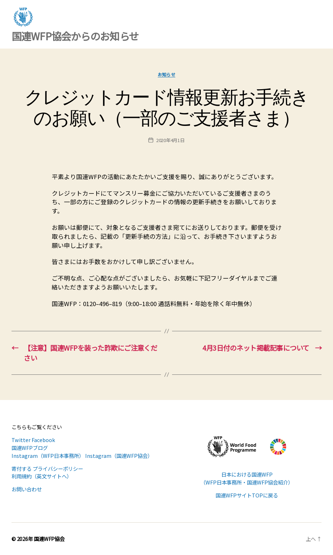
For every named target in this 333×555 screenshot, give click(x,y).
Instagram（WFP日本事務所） (47, 455)
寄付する (21, 468)
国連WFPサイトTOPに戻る (247, 495)
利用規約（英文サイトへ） (41, 476)
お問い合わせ (26, 489)
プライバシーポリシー (58, 468)
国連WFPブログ (29, 447)
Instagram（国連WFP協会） (119, 455)
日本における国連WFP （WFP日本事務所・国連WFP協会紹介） (246, 478)
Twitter (21, 439)
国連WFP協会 (49, 538)
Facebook (43, 439)
